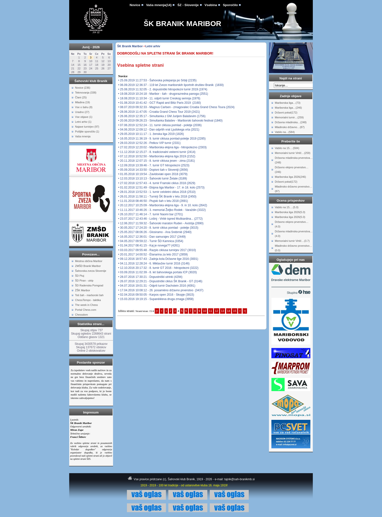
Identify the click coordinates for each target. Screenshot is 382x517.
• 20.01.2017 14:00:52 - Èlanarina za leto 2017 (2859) (153, 254)
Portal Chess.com (85, 309)
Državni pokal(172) (286, 112)
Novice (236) (82, 87)
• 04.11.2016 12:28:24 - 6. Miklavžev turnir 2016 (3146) (154, 263)
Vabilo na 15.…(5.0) (286, 207)
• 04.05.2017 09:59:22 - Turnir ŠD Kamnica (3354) (150, 241)
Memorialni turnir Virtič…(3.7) (292, 240)
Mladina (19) (82, 102)
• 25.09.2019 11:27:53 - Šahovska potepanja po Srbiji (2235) (157, 80)
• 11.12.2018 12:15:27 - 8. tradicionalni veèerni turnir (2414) (156, 152)
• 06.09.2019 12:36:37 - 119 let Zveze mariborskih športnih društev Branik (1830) (171, 85)
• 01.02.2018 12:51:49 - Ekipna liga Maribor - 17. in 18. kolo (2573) (161, 187)
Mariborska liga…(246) (288, 107)
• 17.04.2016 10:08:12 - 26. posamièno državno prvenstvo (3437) (160, 290)
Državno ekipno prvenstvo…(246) (291, 169)
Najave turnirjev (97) (87, 126)
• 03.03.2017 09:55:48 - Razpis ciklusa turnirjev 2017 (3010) (157, 250)
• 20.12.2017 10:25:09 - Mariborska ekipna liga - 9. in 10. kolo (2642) (162, 205)
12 (216, 311)
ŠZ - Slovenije (188, 5)
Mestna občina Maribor (88, 261)
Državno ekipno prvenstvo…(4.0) (291, 224)
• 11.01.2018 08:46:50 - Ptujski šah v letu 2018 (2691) (153, 201)
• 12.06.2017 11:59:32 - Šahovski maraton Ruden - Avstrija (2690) (160, 223)
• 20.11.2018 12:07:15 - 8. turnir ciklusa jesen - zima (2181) (156, 160)
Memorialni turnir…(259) (289, 117)
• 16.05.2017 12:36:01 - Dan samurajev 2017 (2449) (152, 236)
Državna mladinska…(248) (290, 122)
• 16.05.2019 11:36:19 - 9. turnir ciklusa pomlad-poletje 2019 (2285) (162, 138)
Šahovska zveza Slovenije (90, 270)
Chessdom (81, 314)
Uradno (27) (82, 112)
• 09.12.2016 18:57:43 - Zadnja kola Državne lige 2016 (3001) (158, 259)
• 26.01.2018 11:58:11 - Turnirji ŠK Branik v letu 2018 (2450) (157, 196)
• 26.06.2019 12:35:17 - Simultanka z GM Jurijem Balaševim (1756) (161, 116)
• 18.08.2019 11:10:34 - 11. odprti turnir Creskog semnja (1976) (159, 98)
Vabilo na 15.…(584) (287, 148)
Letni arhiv (152, 46)
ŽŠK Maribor (82, 290)
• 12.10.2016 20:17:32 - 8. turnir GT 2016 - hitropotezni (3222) (158, 268)
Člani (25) (81, 97)
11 (210, 311)
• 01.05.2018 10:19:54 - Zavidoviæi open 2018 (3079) (152, 174)
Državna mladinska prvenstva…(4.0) (294, 233)
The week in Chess (86, 304)
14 (228, 311)
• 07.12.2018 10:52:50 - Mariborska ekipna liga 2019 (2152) (156, 156)
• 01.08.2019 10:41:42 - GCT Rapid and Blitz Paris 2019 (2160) (159, 102)
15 (234, 311)
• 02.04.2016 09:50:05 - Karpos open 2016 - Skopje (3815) (156, 294)
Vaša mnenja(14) (159, 5)
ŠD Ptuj (79, 275)
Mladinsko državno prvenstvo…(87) (293, 189)
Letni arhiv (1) (83, 121)
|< (157, 311)
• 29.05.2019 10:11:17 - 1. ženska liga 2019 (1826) (151, 134)
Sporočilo (230, 5)
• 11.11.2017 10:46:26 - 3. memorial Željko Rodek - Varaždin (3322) (162, 210)
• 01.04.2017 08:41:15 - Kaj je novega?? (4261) (149, 245)
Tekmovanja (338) (85, 92)
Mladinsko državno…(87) (290, 127)
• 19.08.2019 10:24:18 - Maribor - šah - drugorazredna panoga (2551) (163, 93)
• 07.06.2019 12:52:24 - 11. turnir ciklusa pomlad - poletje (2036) (159, 125)
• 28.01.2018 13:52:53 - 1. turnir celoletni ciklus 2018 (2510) (157, 192)
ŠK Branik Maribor (182, 23)
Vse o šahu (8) (84, 107)
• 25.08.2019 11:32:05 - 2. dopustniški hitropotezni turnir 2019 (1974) (162, 89)
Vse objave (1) (83, 116)
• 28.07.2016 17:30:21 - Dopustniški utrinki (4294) (150, 277)
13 (222, 311)
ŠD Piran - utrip (84, 280)
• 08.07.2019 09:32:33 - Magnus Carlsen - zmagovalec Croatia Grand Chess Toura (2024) (176, 107)
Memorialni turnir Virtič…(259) (292, 152)
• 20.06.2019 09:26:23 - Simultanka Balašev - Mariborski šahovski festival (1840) (170, 120)
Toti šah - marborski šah (89, 295)
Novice (135, 5)
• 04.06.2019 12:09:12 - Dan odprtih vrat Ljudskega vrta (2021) (158, 129)
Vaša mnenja (82, 136)
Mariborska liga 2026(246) (290, 176)
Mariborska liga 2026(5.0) (290, 212)
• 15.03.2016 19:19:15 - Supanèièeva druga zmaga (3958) (156, 299)
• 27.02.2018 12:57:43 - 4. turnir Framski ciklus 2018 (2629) (156, 183)
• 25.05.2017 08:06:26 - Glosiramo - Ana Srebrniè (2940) (154, 232)
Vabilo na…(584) (285, 132)
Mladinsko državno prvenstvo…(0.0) (293, 248)
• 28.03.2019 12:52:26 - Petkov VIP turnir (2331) (149, 143)
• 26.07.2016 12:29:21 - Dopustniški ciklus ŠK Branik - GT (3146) (160, 281)
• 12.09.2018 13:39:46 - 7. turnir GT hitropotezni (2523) (153, 165)
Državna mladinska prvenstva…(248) (294, 160)
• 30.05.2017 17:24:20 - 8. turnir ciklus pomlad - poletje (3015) (158, 227)
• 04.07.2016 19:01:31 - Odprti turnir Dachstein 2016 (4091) (156, 285)
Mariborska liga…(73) (287, 102)
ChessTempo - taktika (88, 300)
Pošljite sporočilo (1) (87, 131)
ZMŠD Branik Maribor (88, 265)
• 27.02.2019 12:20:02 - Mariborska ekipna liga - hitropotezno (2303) (162, 147)
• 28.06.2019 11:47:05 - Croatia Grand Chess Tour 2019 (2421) (159, 111)
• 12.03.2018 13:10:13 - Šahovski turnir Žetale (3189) (152, 178)
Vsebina (211, 5)
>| (245, 311)
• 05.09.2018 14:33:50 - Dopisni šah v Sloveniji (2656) (153, 169)
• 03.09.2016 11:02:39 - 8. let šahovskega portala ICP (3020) (157, 272)
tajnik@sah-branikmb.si (239, 479)
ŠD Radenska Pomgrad (89, 285)
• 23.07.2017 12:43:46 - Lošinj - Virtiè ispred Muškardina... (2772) (160, 218)
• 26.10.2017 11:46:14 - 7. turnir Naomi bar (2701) (150, 214)
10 (204, 311)
